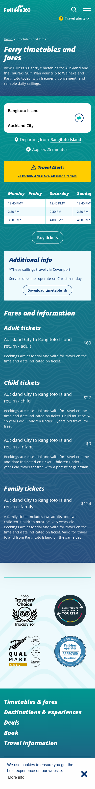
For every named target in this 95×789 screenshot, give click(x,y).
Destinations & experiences (43, 712)
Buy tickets (47, 237)
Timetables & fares (30, 702)
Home (8, 39)
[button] (84, 773)
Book (11, 733)
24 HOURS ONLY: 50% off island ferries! (47, 176)
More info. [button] (16, 777)
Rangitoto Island (65, 139)
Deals (12, 722)
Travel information (30, 743)
